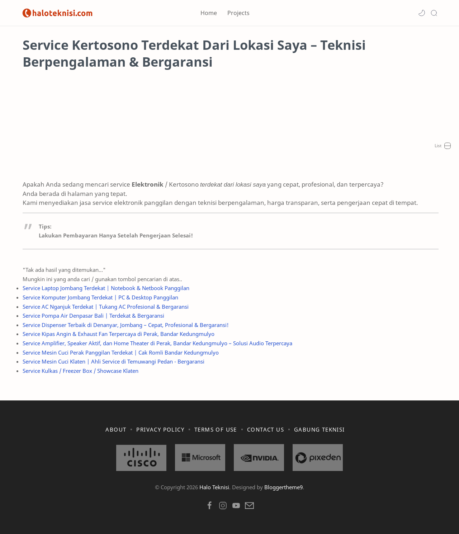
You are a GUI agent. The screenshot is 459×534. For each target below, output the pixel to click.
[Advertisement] (229, 130)
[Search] (434, 13)
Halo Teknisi (214, 487)
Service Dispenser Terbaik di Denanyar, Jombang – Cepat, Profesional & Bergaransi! (125, 324)
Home (208, 13)
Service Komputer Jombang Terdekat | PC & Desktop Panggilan (99, 297)
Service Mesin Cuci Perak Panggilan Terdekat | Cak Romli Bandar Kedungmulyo (120, 352)
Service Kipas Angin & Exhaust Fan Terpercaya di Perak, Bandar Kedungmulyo (117, 333)
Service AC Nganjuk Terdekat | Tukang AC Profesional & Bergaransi (105, 306)
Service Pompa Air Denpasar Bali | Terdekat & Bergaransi (92, 315)
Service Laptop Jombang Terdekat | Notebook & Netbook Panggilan (105, 288)
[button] (421, 13)
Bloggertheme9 (283, 487)
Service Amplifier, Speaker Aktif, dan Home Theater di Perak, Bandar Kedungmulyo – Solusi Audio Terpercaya (156, 343)
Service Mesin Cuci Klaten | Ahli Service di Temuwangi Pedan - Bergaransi (112, 361)
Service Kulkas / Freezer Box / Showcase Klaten (79, 370)
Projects (238, 13)
